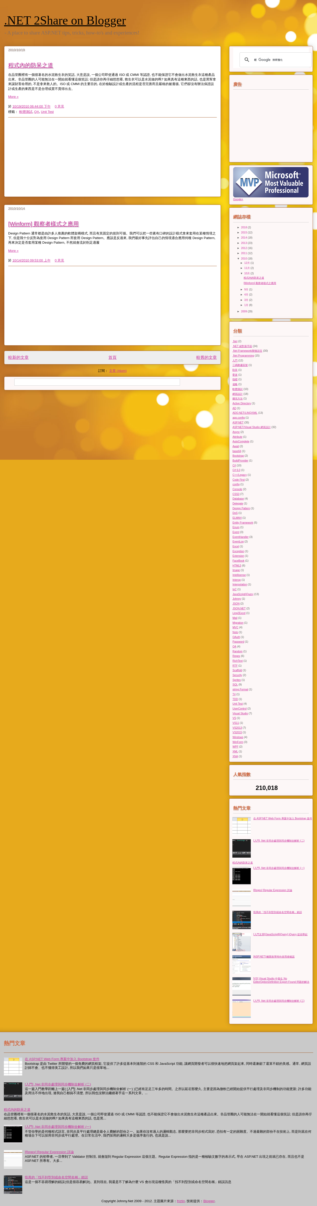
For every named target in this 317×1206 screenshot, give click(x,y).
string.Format (240, 689)
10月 (247, 273)
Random (237, 651)
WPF (235, 746)
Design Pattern (241, 508)
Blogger (208, 1201)
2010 (244, 258)
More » (13, 97)
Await (235, 446)
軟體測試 (25, 112)
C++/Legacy (239, 475)
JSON (236, 603)
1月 (246, 305)
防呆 (234, 370)
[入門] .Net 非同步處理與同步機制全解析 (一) (278, 868)
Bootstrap (238, 455)
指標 (234, 379)
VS (234, 718)
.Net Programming (243, 355)
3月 (246, 300)
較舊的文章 (206, 357)
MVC (235, 627)
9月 (246, 289)
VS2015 (237, 732)
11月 (247, 268)
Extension (238, 555)
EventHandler (240, 537)
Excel (235, 546)
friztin (181, 1201)
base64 (236, 451)
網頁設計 (237, 394)
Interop (236, 579)
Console (237, 489)
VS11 (235, 723)
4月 (246, 294)
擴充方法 (237, 398)
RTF (234, 665)
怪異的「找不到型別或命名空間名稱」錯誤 (277, 912)
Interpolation (239, 584)
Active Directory (241, 403)
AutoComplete (240, 441)
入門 (234, 360)
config (236, 484)
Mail (234, 618)
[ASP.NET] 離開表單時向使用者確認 (274, 956)
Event (235, 532)
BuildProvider (240, 460)
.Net (234, 341)
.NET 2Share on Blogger (65, 20)
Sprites (236, 680)
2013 (244, 243)
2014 (244, 237)
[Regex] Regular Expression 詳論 (272, 890)
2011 (244, 253)
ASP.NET (237, 422)
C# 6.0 (236, 470)
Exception (238, 551)
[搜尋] (275, 60)
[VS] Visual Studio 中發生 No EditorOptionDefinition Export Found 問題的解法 (281, 980)
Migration (237, 622)
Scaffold (237, 670)
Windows (237, 737)
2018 (244, 227)
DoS (234, 513)
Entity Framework (242, 522)
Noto (235, 632)
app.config (238, 417)
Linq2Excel (238, 613)
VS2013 (237, 727)
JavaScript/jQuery (242, 594)
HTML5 (236, 565)
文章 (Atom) (118, 371)
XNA (235, 756)
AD (234, 408)
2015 (244, 232)
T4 (233, 694)
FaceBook (238, 560)
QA (36, 112)
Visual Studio (240, 713)
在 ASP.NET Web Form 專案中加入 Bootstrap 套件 (282, 818)
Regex (236, 656)
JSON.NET (238, 608)
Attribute (237, 436)
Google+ (238, 199)
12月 (247, 263)
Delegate (237, 503)
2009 (244, 311)
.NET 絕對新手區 (242, 346)
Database (238, 498)
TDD (235, 699)
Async (236, 432)
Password (238, 641)
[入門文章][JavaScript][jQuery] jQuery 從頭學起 (280, 934)
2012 (244, 248)
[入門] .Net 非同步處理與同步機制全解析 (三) (278, 1000)
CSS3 (235, 494)
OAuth (236, 637)
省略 (234, 384)
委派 (234, 374)
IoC (234, 589)
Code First (238, 479)
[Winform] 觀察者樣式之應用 (43, 224)
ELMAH (237, 517)
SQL (235, 684)
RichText (237, 660)
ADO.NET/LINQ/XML (244, 412)
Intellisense (239, 575)
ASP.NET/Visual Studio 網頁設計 (251, 427)
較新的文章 (18, 357)
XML (235, 751)
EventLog (238, 541)
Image (236, 570)
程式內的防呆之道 (30, 65)
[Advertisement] (112, 157)
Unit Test (47, 112)
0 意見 (59, 106)
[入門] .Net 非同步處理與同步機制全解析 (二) (278, 840)
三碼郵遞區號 (240, 365)
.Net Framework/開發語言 (247, 350)
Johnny (236, 598)
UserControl (239, 708)
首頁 (112, 357)
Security (237, 675)
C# (234, 465)
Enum (235, 527)
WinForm (237, 742)
